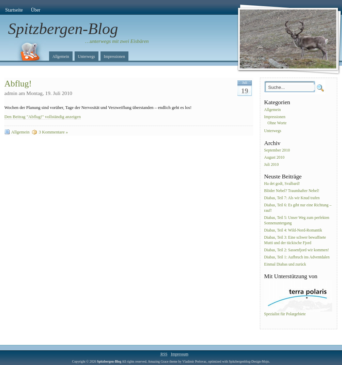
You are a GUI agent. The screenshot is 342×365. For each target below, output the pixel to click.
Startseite (14, 10)
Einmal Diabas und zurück (285, 264)
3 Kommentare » (53, 132)
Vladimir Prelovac (194, 361)
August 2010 (274, 157)
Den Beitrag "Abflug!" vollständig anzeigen (42, 116)
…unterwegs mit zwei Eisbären (117, 41)
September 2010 (277, 150)
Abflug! (18, 84)
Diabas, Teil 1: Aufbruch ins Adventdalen (296, 257)
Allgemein (60, 56)
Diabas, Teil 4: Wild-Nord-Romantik (293, 230)
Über (36, 10)
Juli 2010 (271, 164)
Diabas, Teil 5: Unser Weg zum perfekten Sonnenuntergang (296, 220)
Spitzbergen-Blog (63, 28)
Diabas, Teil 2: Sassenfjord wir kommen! (296, 250)
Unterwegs (86, 56)
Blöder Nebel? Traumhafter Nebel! (291, 191)
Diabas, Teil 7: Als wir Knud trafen (292, 198)
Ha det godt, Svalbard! (282, 184)
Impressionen (114, 56)
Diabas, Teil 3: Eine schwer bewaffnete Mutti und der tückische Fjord (295, 240)
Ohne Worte (276, 123)
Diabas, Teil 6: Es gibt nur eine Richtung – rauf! (297, 208)
